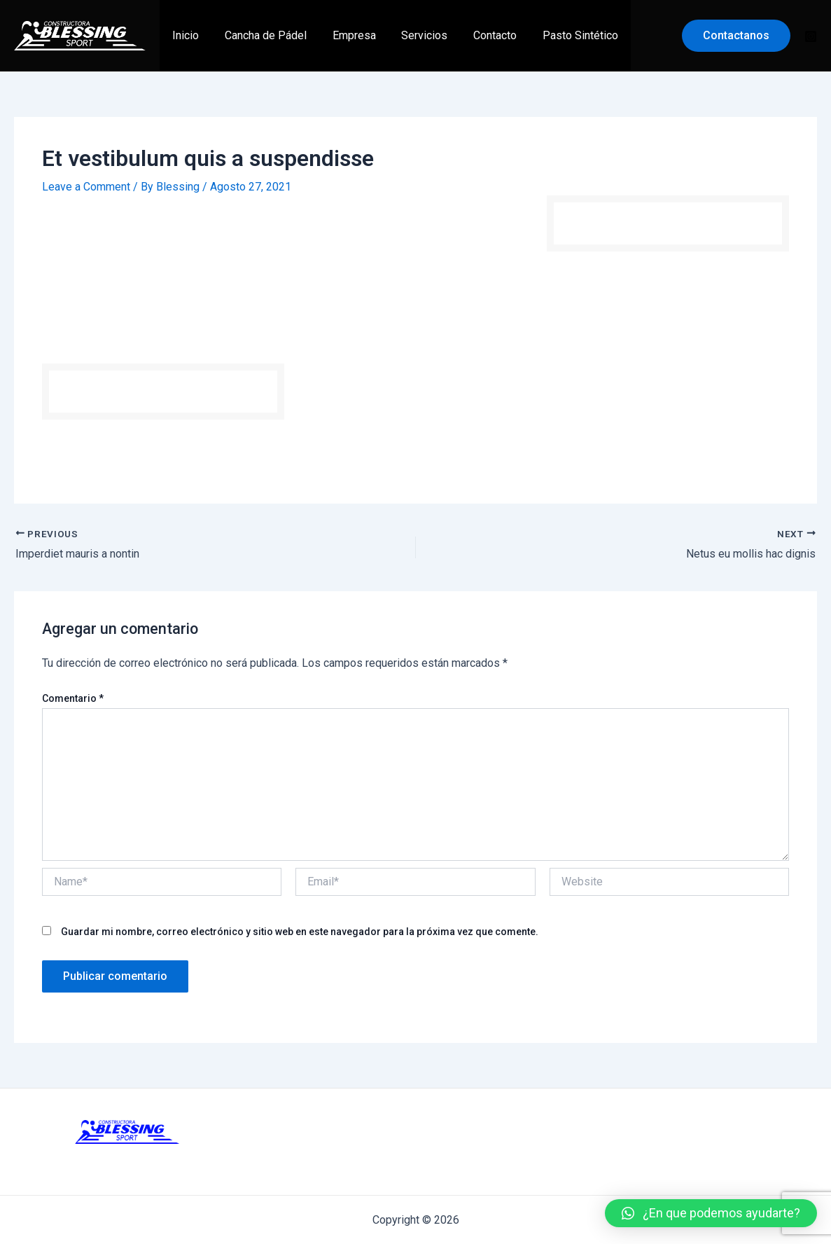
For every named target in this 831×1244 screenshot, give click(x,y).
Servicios (413, 35)
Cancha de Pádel (261, 35)
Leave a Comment (86, 186)
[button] (711, 1213)
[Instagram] (810, 36)
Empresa (346, 35)
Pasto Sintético (562, 35)
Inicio (184, 35)
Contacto (480, 35)
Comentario (73, 698)
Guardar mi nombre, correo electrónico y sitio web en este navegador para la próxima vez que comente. (299, 931)
